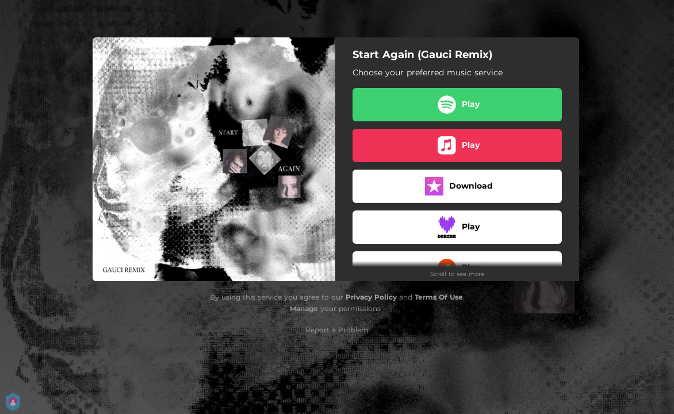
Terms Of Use (439, 297)
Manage (304, 308)
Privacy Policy (371, 297)
